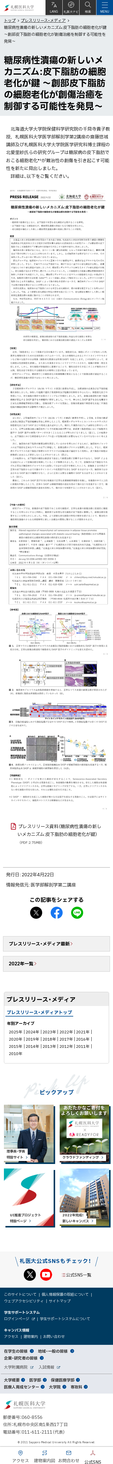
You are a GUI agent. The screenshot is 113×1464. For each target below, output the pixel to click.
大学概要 (12, 1380)
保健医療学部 (62, 1380)
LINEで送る (77, 913)
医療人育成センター (21, 1387)
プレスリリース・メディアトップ (39, 1012)
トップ (10, 20)
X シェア (36, 913)
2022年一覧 (21, 963)
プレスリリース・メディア (43, 20)
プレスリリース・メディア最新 (39, 943)
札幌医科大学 (19, 7)
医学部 (35, 1380)
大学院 (55, 1387)
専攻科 (76, 1387)
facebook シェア (57, 913)
